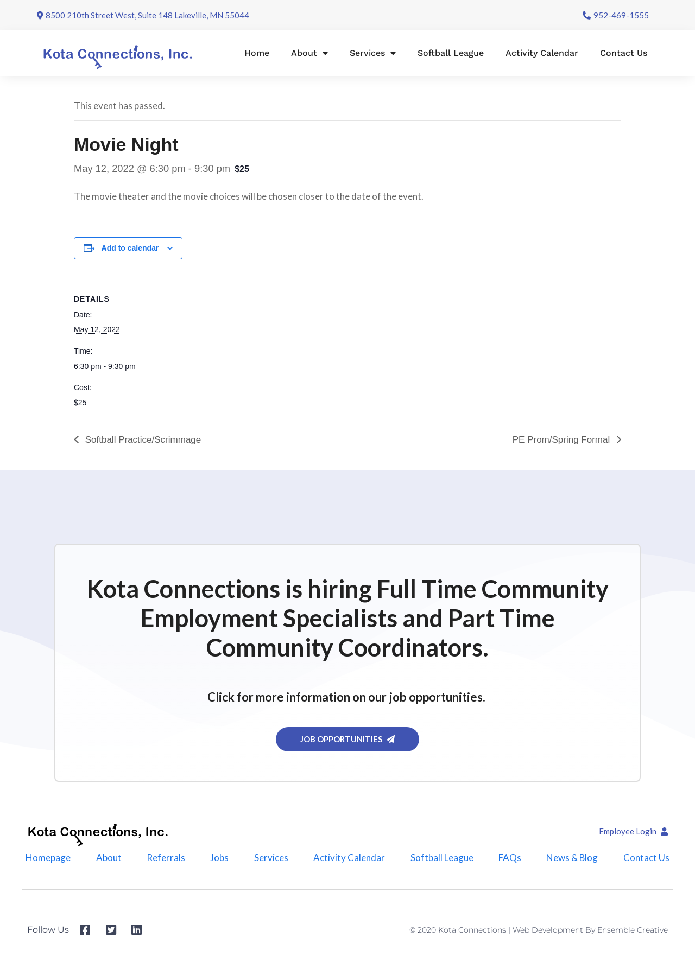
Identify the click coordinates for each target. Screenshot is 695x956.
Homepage (48, 857)
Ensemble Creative (632, 930)
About (309, 53)
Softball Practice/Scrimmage (142, 440)
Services (373, 53)
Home (256, 53)
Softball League (451, 53)
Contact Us (623, 53)
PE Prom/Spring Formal (562, 440)
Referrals (166, 857)
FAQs (509, 857)
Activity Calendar (542, 53)
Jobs (219, 857)
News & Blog (572, 857)
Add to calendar (130, 248)
